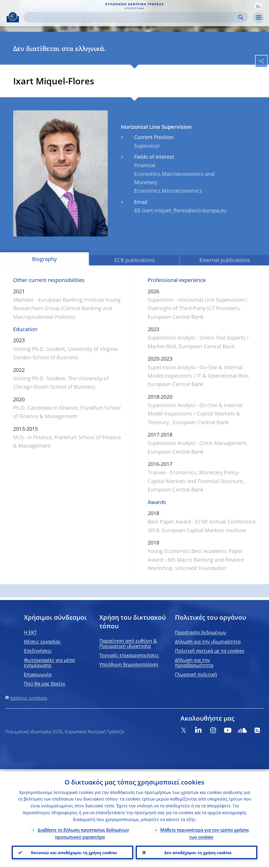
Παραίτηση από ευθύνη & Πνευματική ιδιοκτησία (128, 643)
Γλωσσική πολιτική (196, 674)
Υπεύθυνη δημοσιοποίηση (128, 664)
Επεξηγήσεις (38, 651)
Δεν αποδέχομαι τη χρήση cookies (197, 851)
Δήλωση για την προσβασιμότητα (194, 662)
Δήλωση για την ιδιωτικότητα (208, 641)
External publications (224, 260)
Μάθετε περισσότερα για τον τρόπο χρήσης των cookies (204, 831)
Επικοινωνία (37, 674)
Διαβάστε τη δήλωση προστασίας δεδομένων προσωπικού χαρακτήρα (83, 831)
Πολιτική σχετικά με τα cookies (209, 651)
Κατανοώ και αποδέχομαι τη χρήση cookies (72, 851)
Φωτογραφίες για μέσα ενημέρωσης (49, 662)
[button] (258, 6)
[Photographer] (103, 232)
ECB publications (134, 260)
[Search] (131, 17)
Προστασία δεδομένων (200, 632)
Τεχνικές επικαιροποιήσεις (129, 655)
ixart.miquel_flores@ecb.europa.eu (184, 210)
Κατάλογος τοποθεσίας (29, 697)
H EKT (30, 632)
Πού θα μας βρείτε (44, 683)
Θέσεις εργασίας (42, 641)
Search (240, 17)
